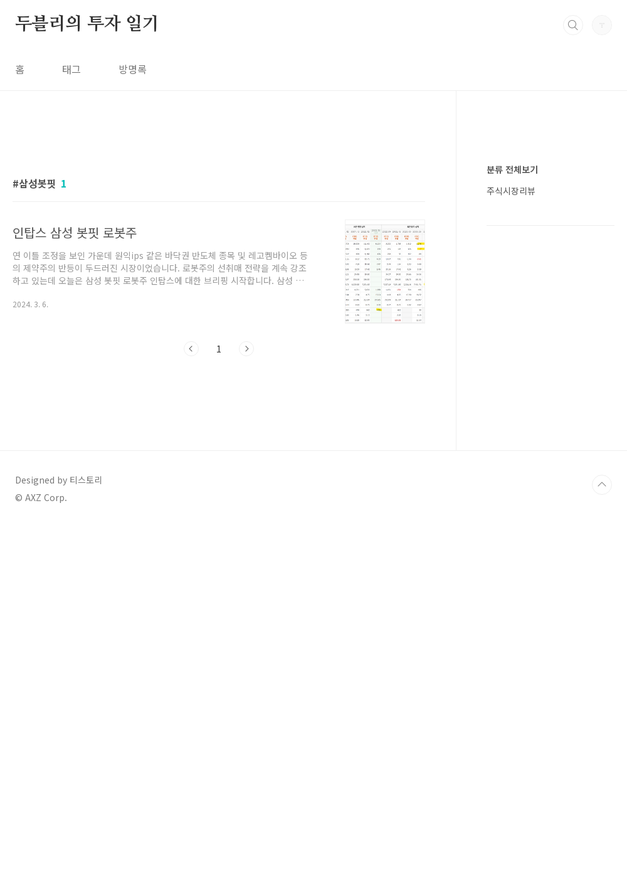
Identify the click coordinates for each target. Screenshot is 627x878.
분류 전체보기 (512, 545)
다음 (246, 348)
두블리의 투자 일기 (87, 24)
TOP (602, 685)
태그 (71, 69)
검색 (573, 25)
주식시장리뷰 (511, 567)
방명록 (133, 69)
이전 (191, 348)
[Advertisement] (219, 481)
